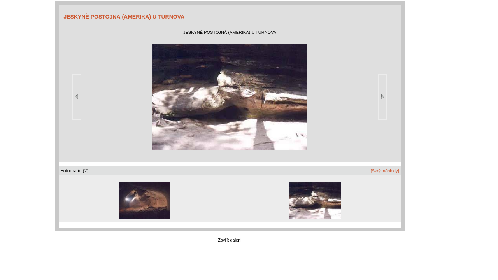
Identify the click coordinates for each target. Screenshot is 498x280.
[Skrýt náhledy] (385, 170)
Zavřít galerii (230, 240)
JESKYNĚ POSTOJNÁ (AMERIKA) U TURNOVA (124, 17)
